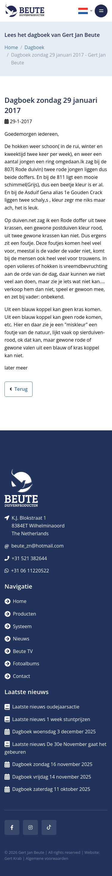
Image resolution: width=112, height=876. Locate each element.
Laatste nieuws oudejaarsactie (41, 706)
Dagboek (34, 47)
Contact (17, 676)
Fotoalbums (21, 663)
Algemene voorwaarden (47, 858)
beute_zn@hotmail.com (37, 545)
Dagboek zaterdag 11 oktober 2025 (47, 789)
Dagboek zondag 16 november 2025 (48, 764)
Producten (20, 613)
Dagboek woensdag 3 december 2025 (50, 731)
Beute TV (18, 651)
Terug (18, 389)
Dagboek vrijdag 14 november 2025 (47, 777)
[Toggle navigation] (101, 10)
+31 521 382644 (29, 558)
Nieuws (16, 638)
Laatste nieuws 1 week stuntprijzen (47, 719)
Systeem (18, 626)
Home (11, 47)
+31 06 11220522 (30, 570)
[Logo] (24, 10)
